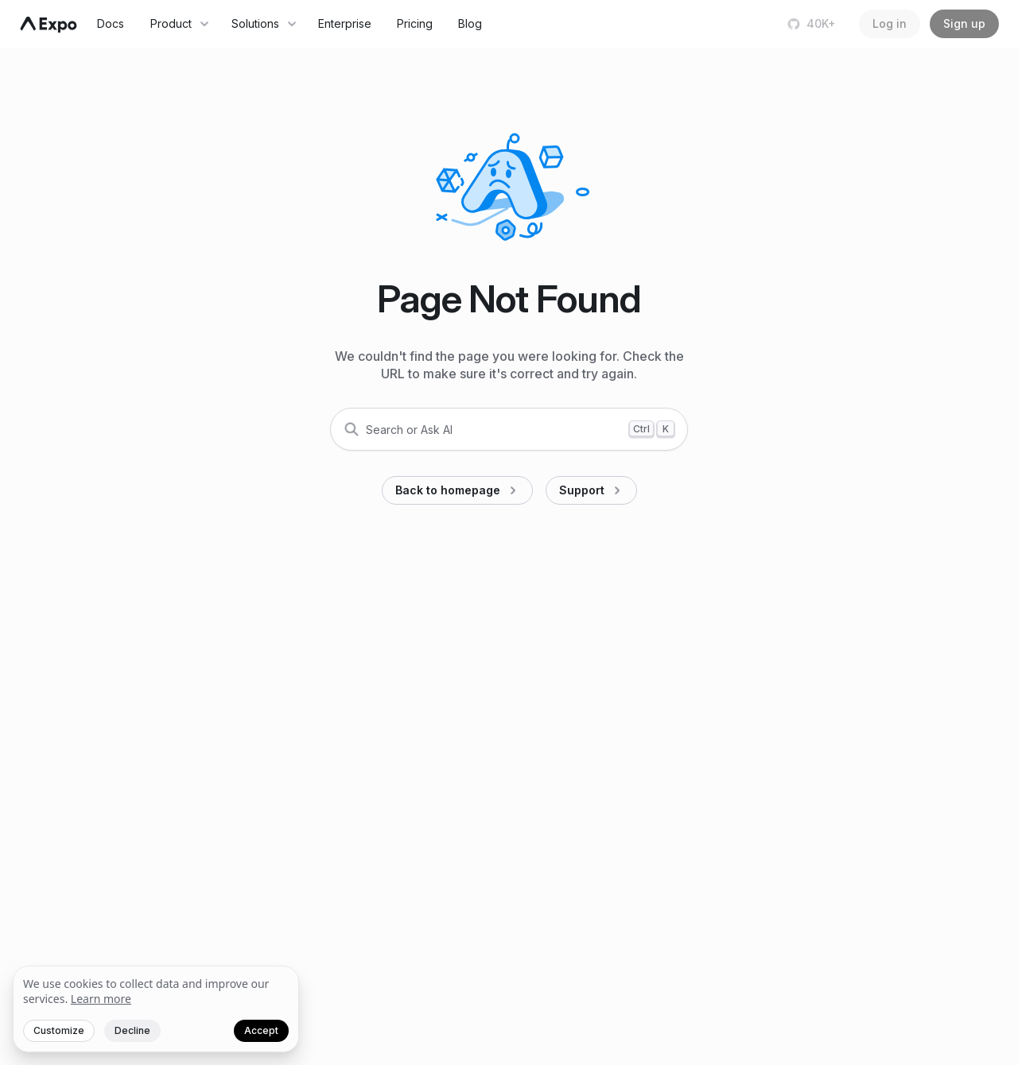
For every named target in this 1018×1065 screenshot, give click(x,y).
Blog (470, 23)
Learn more (101, 998)
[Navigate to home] (48, 25)
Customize (58, 1030)
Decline (132, 1030)
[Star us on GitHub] (813, 24)
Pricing (415, 23)
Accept (261, 1030)
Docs (110, 23)
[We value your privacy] (156, 1009)
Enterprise (344, 23)
